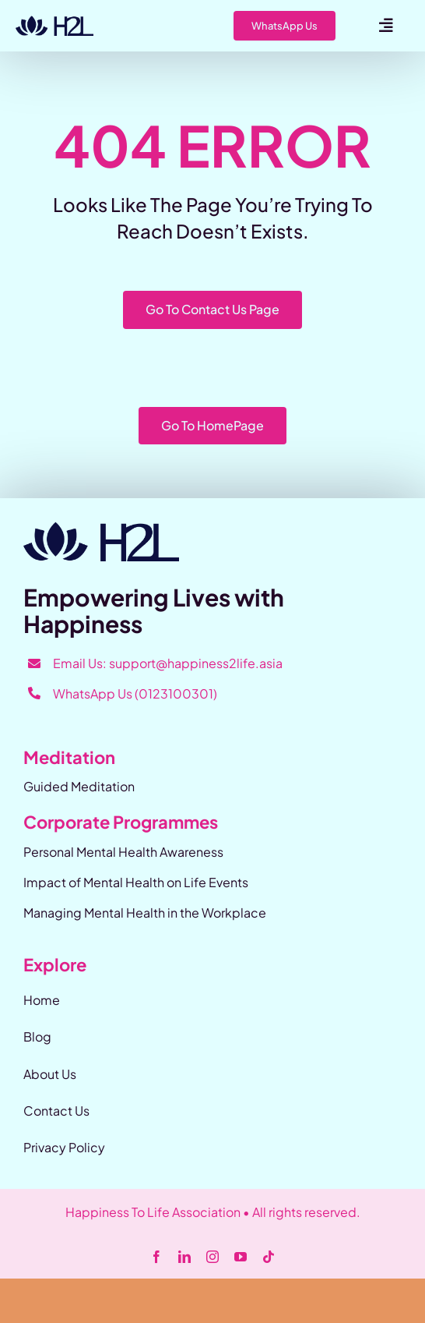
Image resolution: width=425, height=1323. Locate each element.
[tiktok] (268, 1256)
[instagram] (212, 1256)
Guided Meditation (79, 786)
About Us (49, 1074)
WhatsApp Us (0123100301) (135, 693)
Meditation (69, 757)
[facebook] (156, 1256)
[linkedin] (184, 1256)
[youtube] (240, 1256)
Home (41, 1000)
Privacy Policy (64, 1147)
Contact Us (56, 1110)
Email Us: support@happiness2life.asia (168, 663)
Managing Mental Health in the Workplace (144, 912)
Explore (54, 964)
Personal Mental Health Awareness (123, 852)
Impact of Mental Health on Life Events (135, 882)
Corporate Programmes (120, 822)
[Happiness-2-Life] (54, 21)
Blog (37, 1036)
